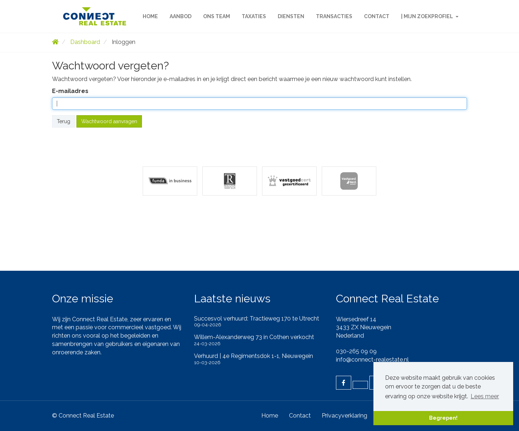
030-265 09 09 (356, 351)
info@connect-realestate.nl (372, 359)
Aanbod (180, 16)
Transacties (334, 16)
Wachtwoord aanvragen (109, 121)
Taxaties (254, 16)
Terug (63, 121)
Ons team (216, 16)
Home (150, 16)
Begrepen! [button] (443, 418)
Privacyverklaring (344, 415)
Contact (376, 16)
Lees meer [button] (485, 396)
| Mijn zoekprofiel (430, 16)
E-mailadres (70, 91)
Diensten (291, 16)
